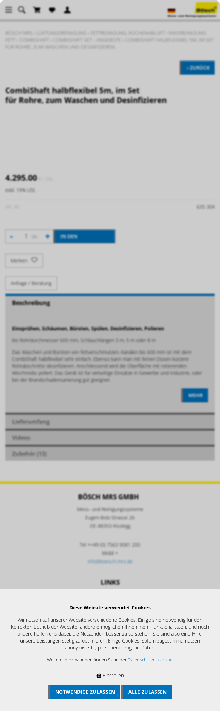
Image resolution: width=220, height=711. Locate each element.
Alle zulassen (147, 691)
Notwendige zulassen (85, 691)
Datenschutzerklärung (150, 660)
